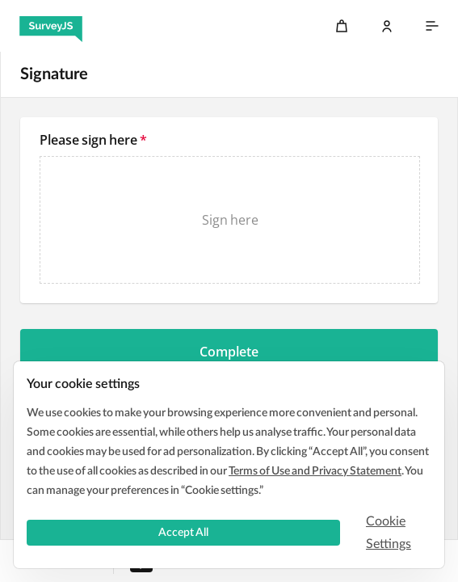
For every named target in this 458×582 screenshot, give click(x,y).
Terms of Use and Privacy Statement (315, 471)
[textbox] (229, 210)
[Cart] (341, 25)
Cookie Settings (388, 532)
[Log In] (386, 25)
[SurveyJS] (50, 25)
